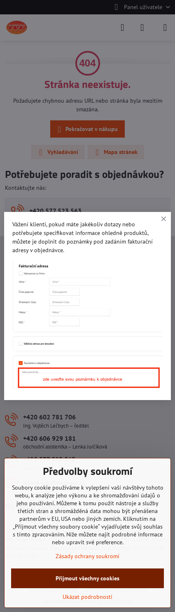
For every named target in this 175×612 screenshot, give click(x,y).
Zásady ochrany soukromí (87, 556)
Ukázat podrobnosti (87, 596)
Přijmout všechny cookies (87, 578)
